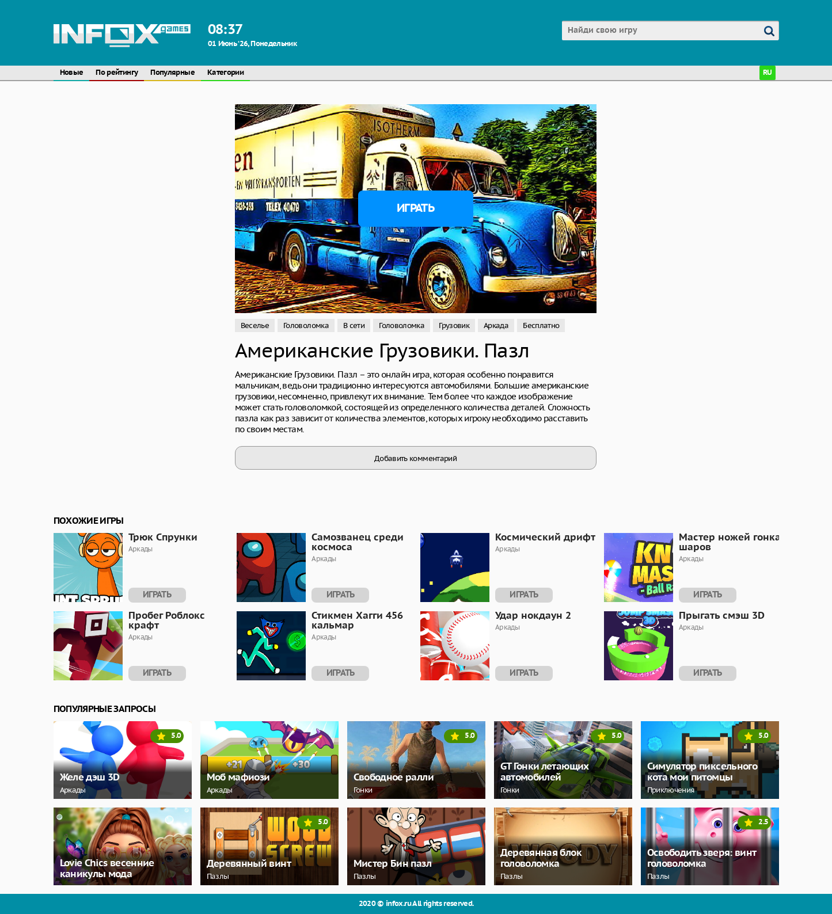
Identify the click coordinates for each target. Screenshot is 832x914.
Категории (225, 72)
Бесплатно (541, 325)
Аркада (496, 325)
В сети (353, 325)
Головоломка (306, 325)
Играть (415, 208)
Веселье (255, 325)
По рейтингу (117, 72)
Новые (71, 72)
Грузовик (454, 325)
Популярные (172, 72)
